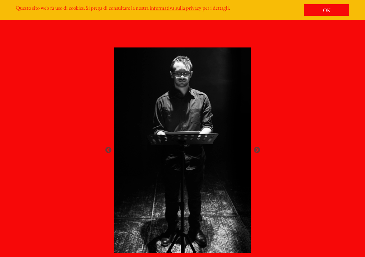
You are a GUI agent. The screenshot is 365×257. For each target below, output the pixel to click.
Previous (108, 150)
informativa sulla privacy (175, 7)
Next (257, 150)
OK (326, 10)
